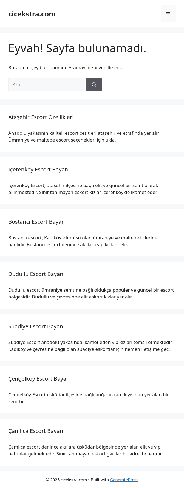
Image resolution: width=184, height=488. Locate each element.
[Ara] (94, 84)
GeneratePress (124, 479)
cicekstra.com (32, 13)
